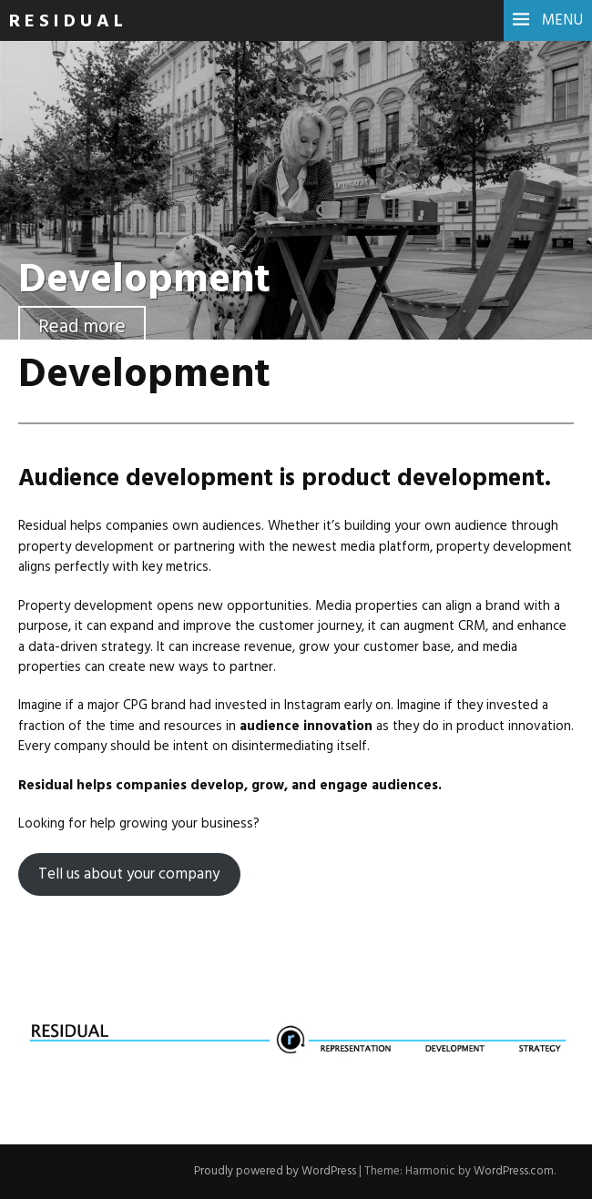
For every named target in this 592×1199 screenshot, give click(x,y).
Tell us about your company (128, 874)
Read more (82, 327)
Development (144, 281)
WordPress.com (514, 1171)
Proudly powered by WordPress (275, 1171)
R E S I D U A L (66, 21)
